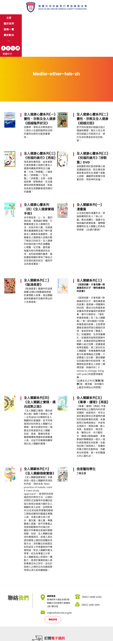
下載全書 (81, 438)
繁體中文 (101, 18)
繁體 (97, 346)
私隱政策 (30, 629)
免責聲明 (19, 629)
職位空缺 (41, 629)
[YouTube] (88, 18)
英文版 (88, 349)
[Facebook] (78, 18)
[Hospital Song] (93, 18)
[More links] (69, 18)
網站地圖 (8, 629)
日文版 (98, 349)
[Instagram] (83, 18)
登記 (75, 614)
